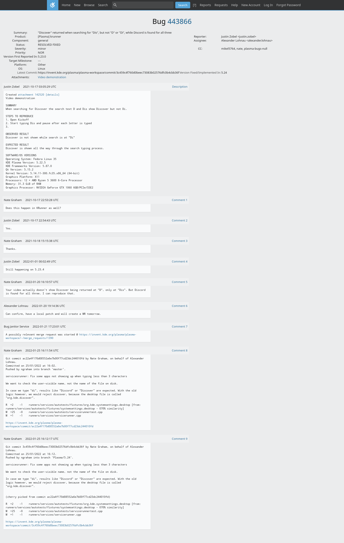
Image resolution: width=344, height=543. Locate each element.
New (77, 5)
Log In (268, 5)
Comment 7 (179, 326)
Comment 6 (179, 306)
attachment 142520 (31, 94)
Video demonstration (52, 77)
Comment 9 (179, 439)
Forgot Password (288, 5)
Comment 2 (179, 220)
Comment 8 (179, 350)
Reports (205, 5)
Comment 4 (179, 261)
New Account (250, 5)
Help (234, 5)
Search (103, 5)
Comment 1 (179, 200)
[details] (52, 94)
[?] (194, 5)
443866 (180, 21)
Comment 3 (179, 241)
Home (66, 5)
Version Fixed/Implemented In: (200, 72)
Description (180, 87)
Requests (221, 5)
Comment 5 (179, 282)
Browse (89, 5)
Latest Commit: (27, 72)
